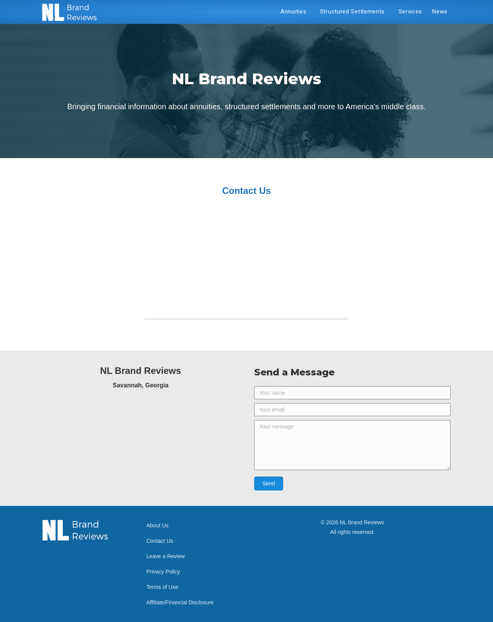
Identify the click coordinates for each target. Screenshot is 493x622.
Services (411, 11)
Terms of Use (162, 587)
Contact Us (159, 541)
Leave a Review (165, 556)
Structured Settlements (354, 11)
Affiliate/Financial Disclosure (180, 602)
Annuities (295, 11)
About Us (157, 525)
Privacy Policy (163, 572)
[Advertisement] (246, 260)
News (440, 11)
